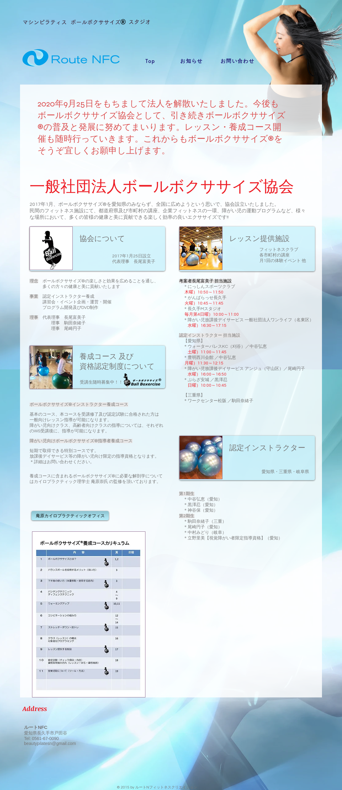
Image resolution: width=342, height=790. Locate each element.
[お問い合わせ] (237, 61)
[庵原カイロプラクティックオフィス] (70, 515)
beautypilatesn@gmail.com (50, 743)
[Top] (150, 61)
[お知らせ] (192, 61)
